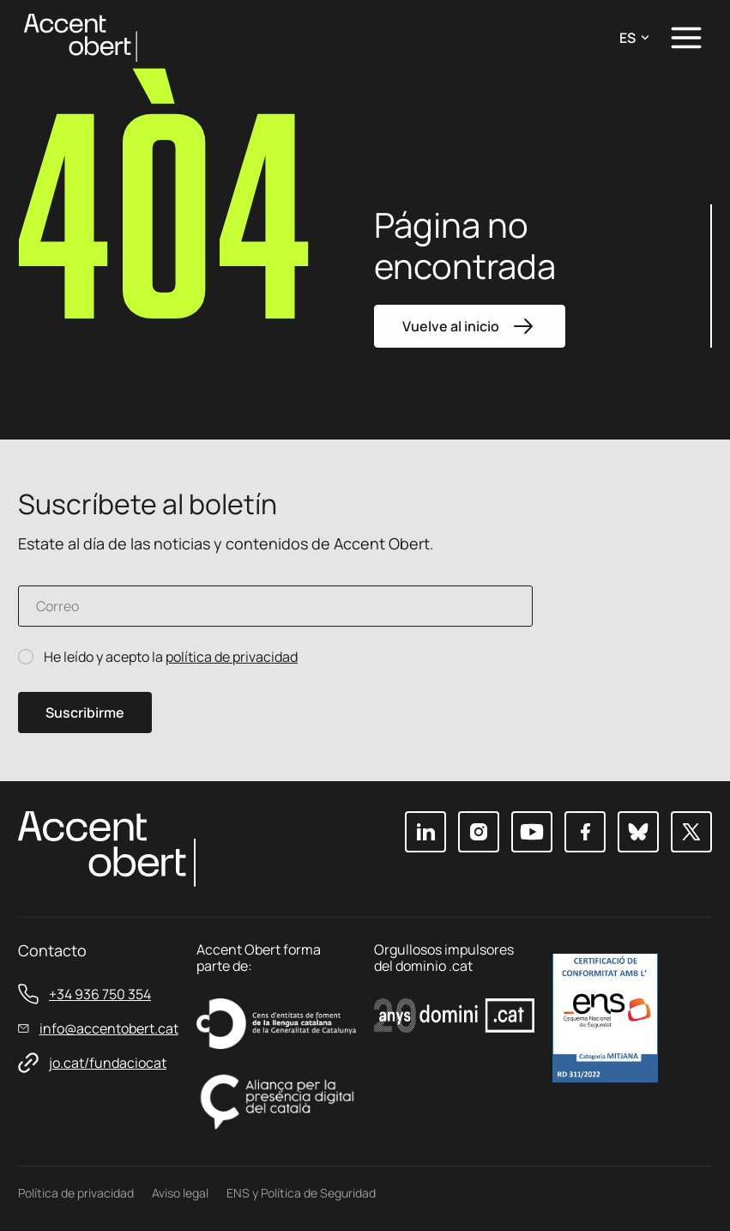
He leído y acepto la (171, 657)
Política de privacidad (76, 1193)
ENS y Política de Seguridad (301, 1193)
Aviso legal (180, 1193)
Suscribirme (84, 712)
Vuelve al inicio (469, 326)
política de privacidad (232, 656)
